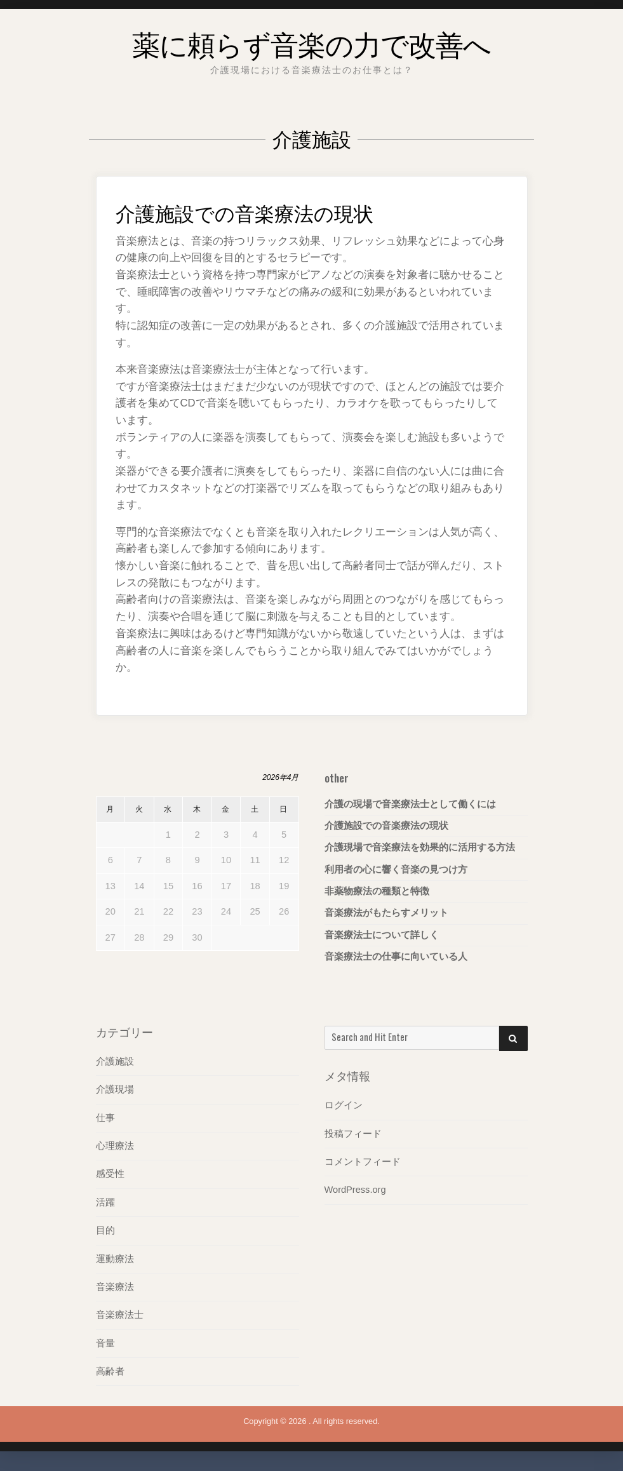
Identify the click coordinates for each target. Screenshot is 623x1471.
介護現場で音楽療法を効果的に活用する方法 (420, 848)
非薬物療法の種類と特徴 (377, 892)
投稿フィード (353, 1134)
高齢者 (110, 1372)
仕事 (105, 1118)
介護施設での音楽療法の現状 (261, 210)
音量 (105, 1344)
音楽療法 (115, 1287)
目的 (105, 1231)
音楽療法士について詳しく (382, 935)
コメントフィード (363, 1162)
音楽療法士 (120, 1315)
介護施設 (115, 1061)
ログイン (344, 1105)
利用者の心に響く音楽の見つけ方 (396, 869)
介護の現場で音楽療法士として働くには (410, 804)
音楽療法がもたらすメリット (386, 913)
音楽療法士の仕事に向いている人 (396, 957)
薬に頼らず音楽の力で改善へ (312, 41)
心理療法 (115, 1146)
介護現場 (115, 1089)
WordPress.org (356, 1190)
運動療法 (115, 1259)
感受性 (110, 1174)
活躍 (105, 1202)
